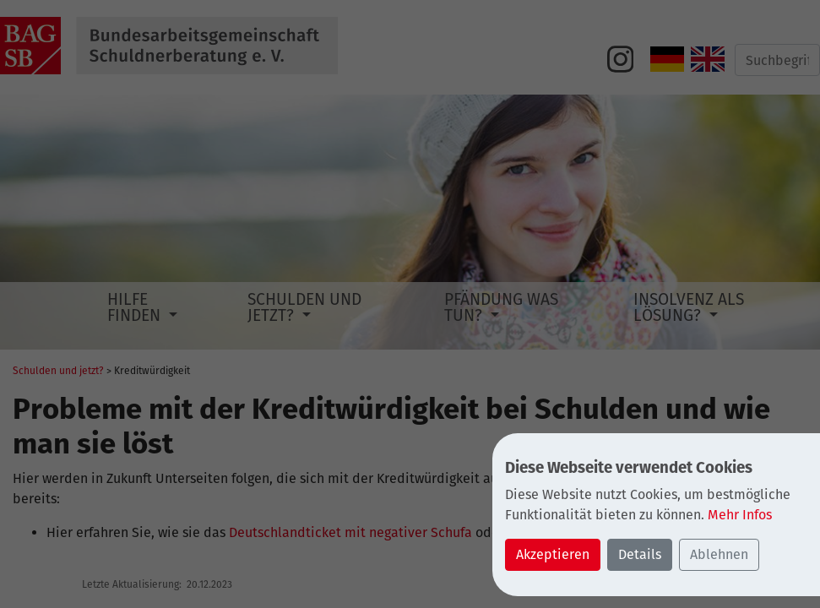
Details (639, 554)
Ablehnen (719, 554)
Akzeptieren (552, 554)
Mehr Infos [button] (740, 515)
